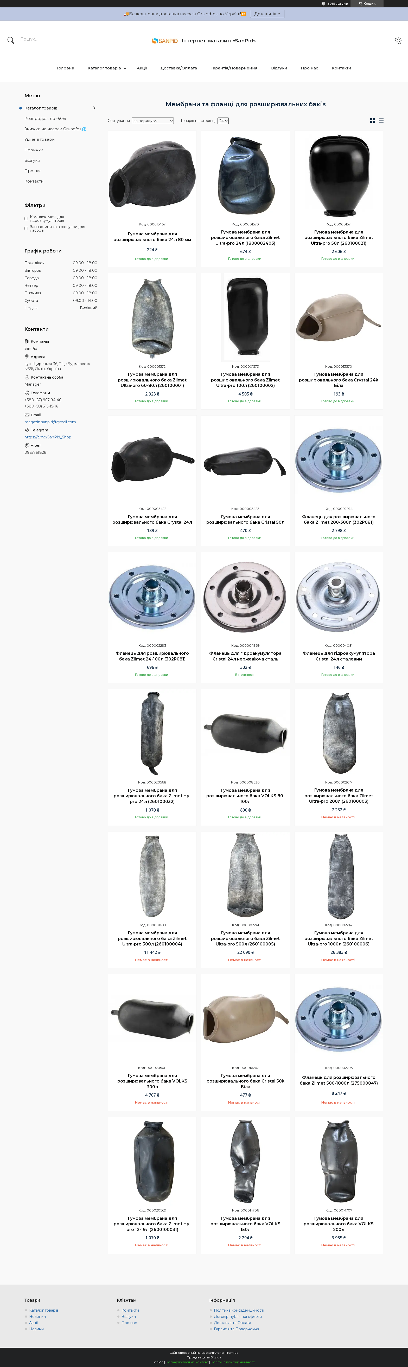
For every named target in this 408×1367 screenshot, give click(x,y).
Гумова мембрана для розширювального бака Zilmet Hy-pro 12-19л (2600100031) (152, 1224)
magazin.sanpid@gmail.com (50, 422)
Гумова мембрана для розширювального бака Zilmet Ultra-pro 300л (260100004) (152, 938)
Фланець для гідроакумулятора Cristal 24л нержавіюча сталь (245, 656)
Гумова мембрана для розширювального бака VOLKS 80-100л (245, 796)
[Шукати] (11, 41)
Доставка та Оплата (232, 1322)
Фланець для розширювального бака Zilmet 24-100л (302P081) (152, 656)
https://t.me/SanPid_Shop (47, 437)
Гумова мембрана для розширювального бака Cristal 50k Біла (245, 1081)
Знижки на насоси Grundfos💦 (55, 128)
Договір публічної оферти (238, 1316)
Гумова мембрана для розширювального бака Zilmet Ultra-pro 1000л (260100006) (338, 938)
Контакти (341, 68)
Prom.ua (231, 1353)
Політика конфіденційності (239, 1310)
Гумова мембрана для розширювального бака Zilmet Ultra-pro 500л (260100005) (245, 938)
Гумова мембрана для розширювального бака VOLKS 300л (152, 1081)
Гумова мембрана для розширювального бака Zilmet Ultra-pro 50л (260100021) (338, 238)
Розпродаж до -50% (45, 118)
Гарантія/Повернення (234, 68)
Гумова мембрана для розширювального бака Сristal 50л (245, 519)
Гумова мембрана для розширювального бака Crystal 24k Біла (338, 380)
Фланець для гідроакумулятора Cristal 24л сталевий (339, 656)
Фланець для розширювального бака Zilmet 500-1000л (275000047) (339, 1080)
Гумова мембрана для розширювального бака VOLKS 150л (245, 1224)
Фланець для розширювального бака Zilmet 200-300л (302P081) (338, 519)
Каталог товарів (104, 68)
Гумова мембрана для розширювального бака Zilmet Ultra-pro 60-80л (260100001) (152, 380)
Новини (36, 1329)
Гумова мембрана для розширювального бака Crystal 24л (152, 519)
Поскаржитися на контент (187, 1362)
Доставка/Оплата (179, 68)
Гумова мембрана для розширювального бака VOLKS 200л (339, 1224)
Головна (65, 68)
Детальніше (267, 13)
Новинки (33, 149)
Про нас (309, 68)
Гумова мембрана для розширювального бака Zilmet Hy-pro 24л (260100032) (152, 796)
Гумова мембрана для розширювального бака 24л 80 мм (152, 236)
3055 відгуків (338, 3)
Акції (142, 68)
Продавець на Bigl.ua (204, 1357)
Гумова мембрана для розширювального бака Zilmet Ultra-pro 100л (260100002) (245, 380)
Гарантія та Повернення (236, 1329)
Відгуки (279, 68)
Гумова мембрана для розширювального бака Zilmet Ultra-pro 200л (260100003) (338, 796)
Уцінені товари (39, 139)
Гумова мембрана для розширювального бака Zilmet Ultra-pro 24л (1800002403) (245, 238)
